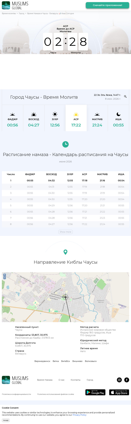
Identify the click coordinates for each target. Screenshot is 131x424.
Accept (5, 420)
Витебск (65, 361)
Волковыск (91, 361)
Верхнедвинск (42, 361)
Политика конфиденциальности (16, 394)
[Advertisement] (54, 71)
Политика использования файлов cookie (55, 394)
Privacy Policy (79, 415)
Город (21, 13)
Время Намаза (44, 380)
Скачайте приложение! (107, 5)
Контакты (75, 380)
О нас (61, 380)
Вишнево (77, 361)
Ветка (56, 361)
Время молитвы (9, 13)
